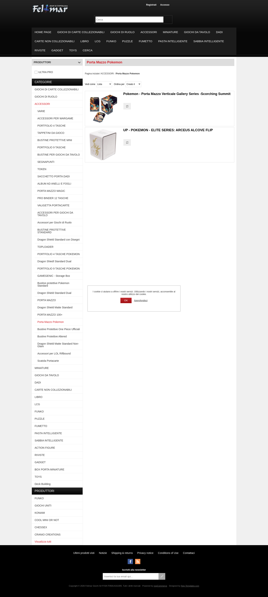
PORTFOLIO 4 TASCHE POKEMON (58, 254)
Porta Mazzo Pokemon (50, 321)
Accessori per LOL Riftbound (54, 353)
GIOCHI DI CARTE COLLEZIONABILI (80, 32)
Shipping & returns (122, 552)
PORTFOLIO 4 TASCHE (51, 125)
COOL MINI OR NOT (47, 520)
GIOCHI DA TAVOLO (197, 32)
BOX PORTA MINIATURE (49, 469)
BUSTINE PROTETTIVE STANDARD (51, 231)
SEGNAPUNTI (45, 161)
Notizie (103, 552)
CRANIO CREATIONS (47, 534)
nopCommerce (160, 586)
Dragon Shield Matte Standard (54, 307)
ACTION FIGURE (45, 447)
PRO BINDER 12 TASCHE (52, 198)
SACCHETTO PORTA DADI (53, 176)
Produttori (42, 62)
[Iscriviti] (131, 576)
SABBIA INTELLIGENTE (208, 41)
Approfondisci (141, 300)
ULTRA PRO (45, 72)
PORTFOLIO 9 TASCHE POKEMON (58, 268)
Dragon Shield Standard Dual (54, 292)
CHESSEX (41, 527)
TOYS (73, 50)
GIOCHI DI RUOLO (122, 32)
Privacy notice (145, 552)
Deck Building (43, 484)
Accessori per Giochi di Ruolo (54, 222)
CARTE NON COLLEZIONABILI (54, 41)
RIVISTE (40, 50)
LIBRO (84, 41)
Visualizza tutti (43, 541)
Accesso (164, 5)
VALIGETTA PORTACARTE (53, 205)
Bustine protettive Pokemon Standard (53, 284)
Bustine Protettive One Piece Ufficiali (58, 329)
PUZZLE (127, 41)
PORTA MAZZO (46, 300)
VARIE (41, 111)
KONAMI (40, 512)
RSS (138, 561)
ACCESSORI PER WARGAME (55, 118)
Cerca (87, 50)
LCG (97, 41)
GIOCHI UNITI (43, 505)
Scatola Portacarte (48, 360)
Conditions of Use (168, 552)
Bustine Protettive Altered (52, 336)
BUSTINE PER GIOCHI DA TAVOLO (58, 154)
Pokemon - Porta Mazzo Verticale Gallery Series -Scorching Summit (176, 94)
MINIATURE (170, 32)
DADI (219, 32)
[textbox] (129, 19)
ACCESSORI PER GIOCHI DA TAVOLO (55, 214)
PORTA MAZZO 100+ (49, 314)
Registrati (151, 5)
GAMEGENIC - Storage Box (53, 275)
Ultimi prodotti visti (84, 552)
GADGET (57, 50)
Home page (43, 32)
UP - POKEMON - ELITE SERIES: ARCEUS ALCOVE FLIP (168, 130)
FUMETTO (145, 41)
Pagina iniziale (92, 73)
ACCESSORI (149, 32)
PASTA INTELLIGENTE (172, 41)
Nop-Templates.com (190, 586)
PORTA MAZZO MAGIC (51, 190)
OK (126, 300)
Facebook (130, 561)
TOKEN (41, 169)
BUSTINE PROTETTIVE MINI (54, 140)
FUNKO (111, 41)
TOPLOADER (45, 246)
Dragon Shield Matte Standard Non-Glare (58, 345)
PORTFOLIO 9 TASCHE (51, 147)
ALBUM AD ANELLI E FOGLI (54, 183)
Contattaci (189, 552)
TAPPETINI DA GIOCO (50, 132)
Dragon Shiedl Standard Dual (54, 261)
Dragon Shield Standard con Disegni (58, 239)
